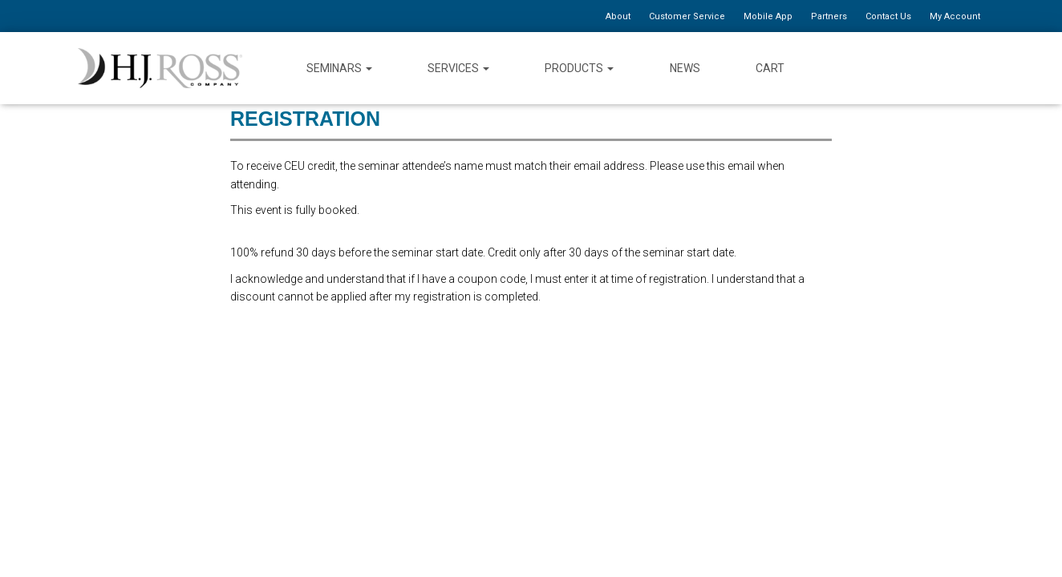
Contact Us (888, 16)
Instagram (972, 67)
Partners (829, 16)
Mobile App (768, 16)
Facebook (885, 67)
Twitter (914, 67)
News (685, 68)
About (618, 16)
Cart (770, 68)
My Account (955, 16)
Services (458, 68)
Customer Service (687, 16)
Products (579, 68)
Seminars (339, 68)
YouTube (943, 67)
